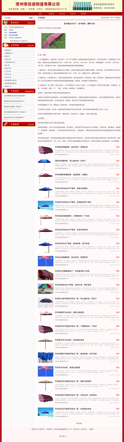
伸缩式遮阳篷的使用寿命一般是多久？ (15, 112)
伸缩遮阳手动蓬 (10, 80)
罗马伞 (7, 74)
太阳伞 (7, 59)
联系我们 (84, 13)
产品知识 (73, 13)
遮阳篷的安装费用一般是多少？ (13, 106)
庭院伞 (7, 86)
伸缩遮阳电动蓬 (10, 83)
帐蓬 (6, 56)
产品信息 (51, 13)
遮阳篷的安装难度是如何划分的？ (14, 101)
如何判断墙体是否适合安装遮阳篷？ (15, 95)
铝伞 (6, 65)
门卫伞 (7, 71)
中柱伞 (7, 77)
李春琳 (91, 429)
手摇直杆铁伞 (9, 62)
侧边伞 (7, 68)
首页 (40, 13)
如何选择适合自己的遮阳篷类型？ (14, 117)
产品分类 (62, 13)
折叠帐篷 (7, 53)
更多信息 (79, 423)
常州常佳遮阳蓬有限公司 (61, 154)
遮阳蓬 (7, 50)
